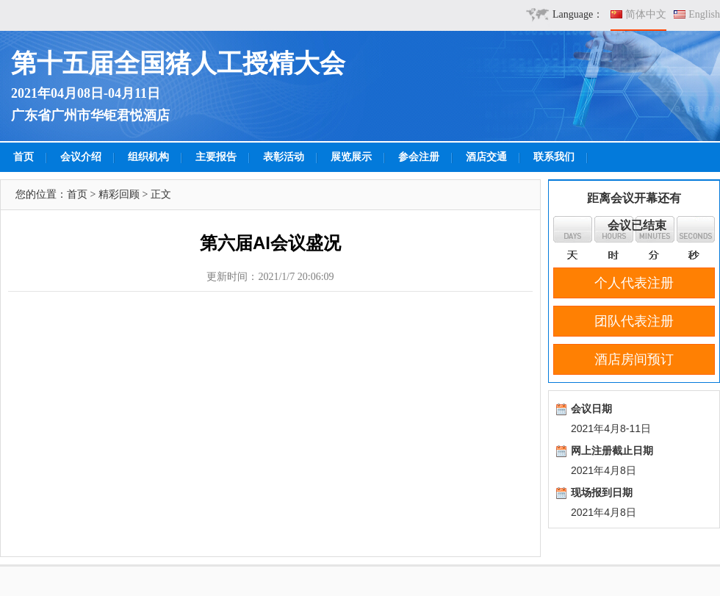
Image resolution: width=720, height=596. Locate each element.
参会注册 (418, 156)
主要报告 (216, 156)
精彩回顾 (119, 194)
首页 (23, 156)
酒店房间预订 (634, 359)
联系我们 (554, 156)
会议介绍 (80, 156)
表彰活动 (283, 156)
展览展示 (351, 156)
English (704, 14)
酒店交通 (486, 156)
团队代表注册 (634, 321)
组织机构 (148, 156)
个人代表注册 (634, 283)
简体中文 (645, 14)
